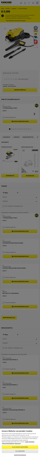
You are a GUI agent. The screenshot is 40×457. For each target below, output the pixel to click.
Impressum (18, 443)
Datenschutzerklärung (8, 443)
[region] (20, 443)
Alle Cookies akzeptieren (20, 447)
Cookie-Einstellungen (20, 455)
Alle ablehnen (20, 451)
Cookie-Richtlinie (29, 442)
